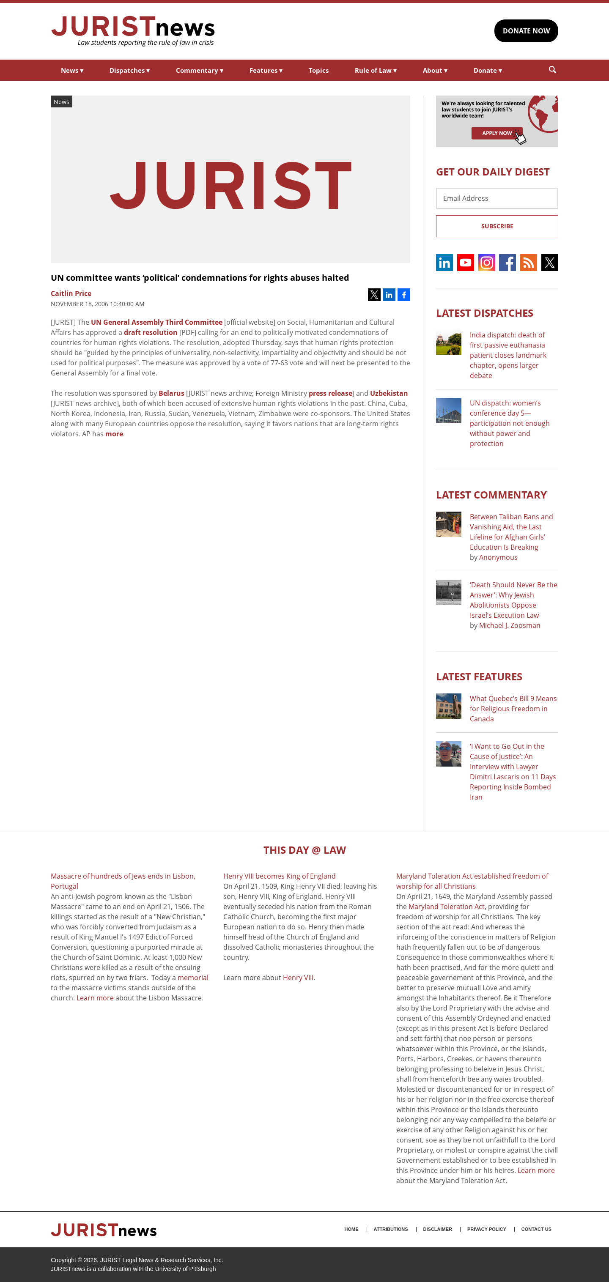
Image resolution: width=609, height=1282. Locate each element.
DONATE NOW (526, 31)
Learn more (95, 998)
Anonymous (498, 557)
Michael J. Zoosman (509, 625)
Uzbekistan (389, 393)
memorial (193, 977)
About (435, 70)
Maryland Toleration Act (447, 906)
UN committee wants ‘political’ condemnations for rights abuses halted (200, 277)
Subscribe (497, 226)
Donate (488, 70)
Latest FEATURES (479, 676)
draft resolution (151, 332)
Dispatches (130, 70)
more (114, 433)
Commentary (199, 70)
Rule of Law (376, 70)
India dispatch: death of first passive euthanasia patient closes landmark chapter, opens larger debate (508, 355)
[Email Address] (497, 198)
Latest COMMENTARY (491, 494)
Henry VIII (298, 977)
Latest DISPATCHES (484, 313)
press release (330, 393)
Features (266, 70)
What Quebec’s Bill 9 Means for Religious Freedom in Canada (513, 708)
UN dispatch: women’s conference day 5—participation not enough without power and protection (510, 423)
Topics (319, 70)
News (72, 70)
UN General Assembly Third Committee (156, 322)
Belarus (171, 393)
